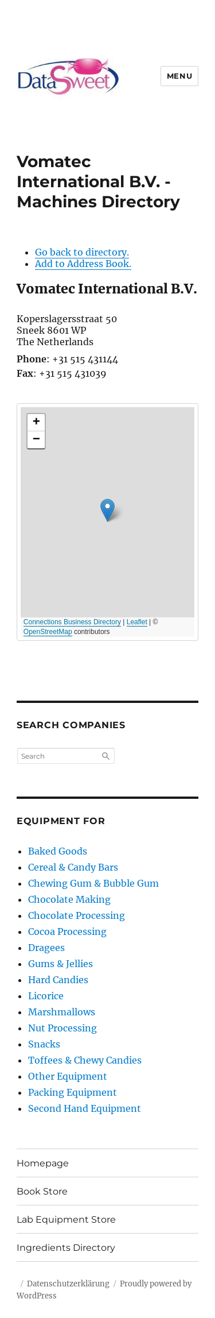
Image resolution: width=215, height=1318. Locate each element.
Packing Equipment (72, 1092)
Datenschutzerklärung (68, 1284)
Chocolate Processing (76, 915)
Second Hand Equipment (84, 1108)
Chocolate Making (69, 899)
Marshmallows (61, 1012)
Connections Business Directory (72, 622)
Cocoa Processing (67, 931)
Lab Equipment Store (66, 1219)
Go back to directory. (82, 252)
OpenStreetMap (48, 632)
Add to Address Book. (83, 263)
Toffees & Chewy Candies (85, 1060)
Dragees (46, 947)
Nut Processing (62, 1028)
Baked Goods (57, 851)
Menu (179, 75)
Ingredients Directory (66, 1247)
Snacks (44, 1044)
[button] (107, 510)
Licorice (46, 996)
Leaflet (137, 622)
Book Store (42, 1191)
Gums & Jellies (60, 963)
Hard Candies (58, 979)
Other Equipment (67, 1076)
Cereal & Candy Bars (73, 867)
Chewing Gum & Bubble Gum (93, 883)
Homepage (43, 1163)
